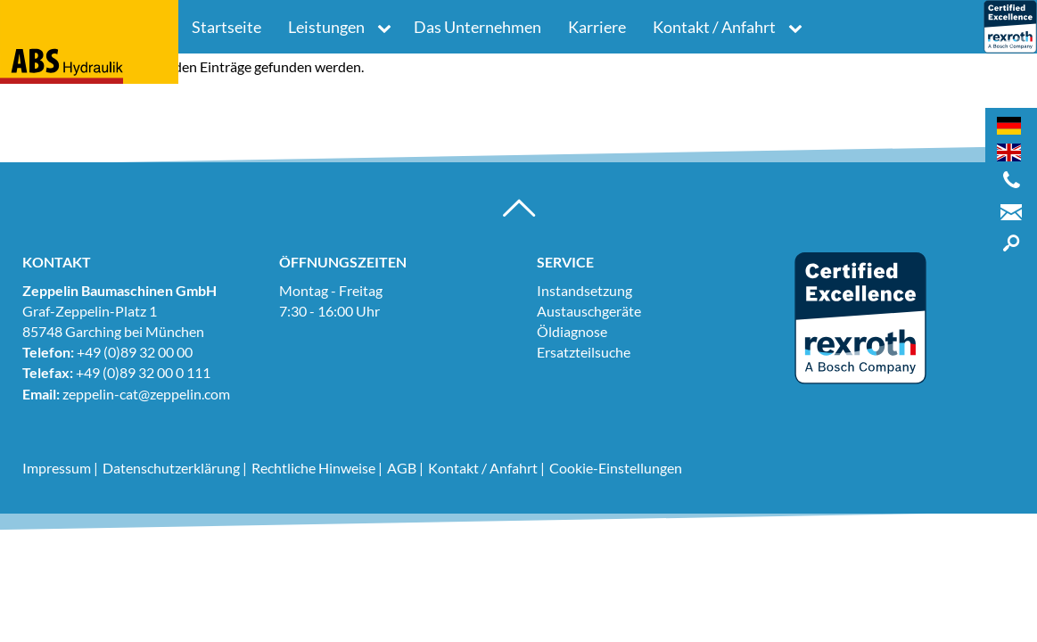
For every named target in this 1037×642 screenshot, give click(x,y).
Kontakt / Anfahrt (714, 27)
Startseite (226, 27)
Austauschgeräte (589, 310)
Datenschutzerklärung (171, 467)
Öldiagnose (572, 331)
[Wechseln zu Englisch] (1009, 152)
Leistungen (326, 27)
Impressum (56, 467)
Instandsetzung (584, 290)
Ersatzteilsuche (583, 351)
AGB (401, 467)
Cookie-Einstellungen (615, 467)
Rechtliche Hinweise (313, 467)
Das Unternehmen (477, 27)
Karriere (597, 27)
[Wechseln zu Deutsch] (1009, 125)
